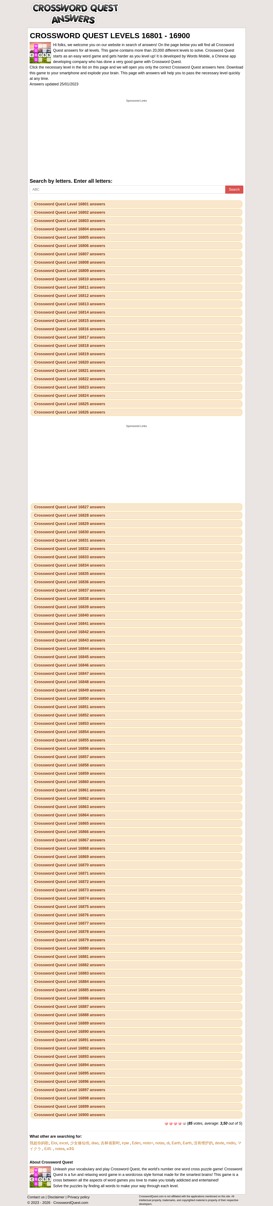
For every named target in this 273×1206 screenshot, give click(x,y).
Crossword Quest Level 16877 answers (69, 923)
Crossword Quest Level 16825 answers (69, 404)
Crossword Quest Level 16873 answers (69, 890)
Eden (136, 1143)
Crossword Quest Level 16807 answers (69, 254)
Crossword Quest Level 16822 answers (69, 379)
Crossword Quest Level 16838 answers (69, 598)
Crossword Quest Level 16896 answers (69, 1081)
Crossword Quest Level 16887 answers (69, 1006)
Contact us (36, 1197)
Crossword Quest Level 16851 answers (69, 707)
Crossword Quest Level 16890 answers (69, 1031)
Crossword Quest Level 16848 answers (69, 682)
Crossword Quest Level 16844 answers (69, 648)
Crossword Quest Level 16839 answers (69, 607)
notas (159, 1143)
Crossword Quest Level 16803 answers (69, 221)
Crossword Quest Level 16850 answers (69, 698)
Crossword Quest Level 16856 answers (69, 748)
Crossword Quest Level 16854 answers (69, 732)
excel (63, 1143)
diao (95, 1143)
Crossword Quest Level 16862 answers (69, 798)
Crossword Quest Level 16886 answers (69, 998)
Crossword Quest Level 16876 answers (69, 915)
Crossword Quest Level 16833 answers (69, 557)
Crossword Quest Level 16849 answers (69, 690)
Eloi (54, 1143)
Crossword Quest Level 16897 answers (69, 1090)
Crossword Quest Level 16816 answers (69, 329)
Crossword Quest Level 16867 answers (69, 840)
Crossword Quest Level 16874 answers (69, 898)
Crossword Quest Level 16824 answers (69, 395)
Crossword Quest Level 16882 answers (69, 965)
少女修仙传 (79, 1143)
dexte (219, 1143)
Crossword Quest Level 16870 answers (69, 865)
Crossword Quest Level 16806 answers (69, 246)
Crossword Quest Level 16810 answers (69, 279)
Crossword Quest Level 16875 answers (69, 907)
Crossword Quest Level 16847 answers (69, 673)
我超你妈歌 (39, 1143)
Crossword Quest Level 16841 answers (69, 623)
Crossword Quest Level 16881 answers (69, 957)
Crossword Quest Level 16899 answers (69, 1106)
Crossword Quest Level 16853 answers (69, 723)
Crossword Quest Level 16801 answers (69, 204)
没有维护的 (203, 1143)
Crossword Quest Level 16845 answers (69, 657)
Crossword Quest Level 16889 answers (69, 1023)
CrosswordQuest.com (70, 1203)
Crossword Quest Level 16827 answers (69, 507)
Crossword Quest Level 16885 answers (69, 990)
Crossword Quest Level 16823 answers (69, 387)
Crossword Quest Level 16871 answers (69, 873)
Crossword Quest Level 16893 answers (69, 1056)
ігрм (126, 1143)
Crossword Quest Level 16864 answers (69, 815)
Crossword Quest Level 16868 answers (69, 848)
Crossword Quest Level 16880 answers (69, 948)
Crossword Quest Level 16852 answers (69, 715)
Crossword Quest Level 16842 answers (69, 632)
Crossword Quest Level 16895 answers (69, 1073)
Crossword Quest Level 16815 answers (69, 321)
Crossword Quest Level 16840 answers (69, 615)
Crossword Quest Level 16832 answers (69, 549)
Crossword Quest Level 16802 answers (69, 212)
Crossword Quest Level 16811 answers (69, 287)
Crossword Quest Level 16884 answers (69, 981)
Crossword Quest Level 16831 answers (69, 540)
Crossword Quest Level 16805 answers (69, 237)
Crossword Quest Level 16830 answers (69, 532)
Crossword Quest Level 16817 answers (69, 337)
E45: (48, 1149)
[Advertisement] (136, 134)
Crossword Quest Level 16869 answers (69, 857)
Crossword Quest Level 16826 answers (69, 412)
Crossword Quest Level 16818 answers (69, 346)
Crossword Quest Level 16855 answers (69, 740)
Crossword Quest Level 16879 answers (69, 940)
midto (230, 1143)
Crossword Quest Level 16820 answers (69, 362)
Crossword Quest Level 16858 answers (69, 765)
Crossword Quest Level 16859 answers (69, 773)
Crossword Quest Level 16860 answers (69, 782)
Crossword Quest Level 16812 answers (69, 296)
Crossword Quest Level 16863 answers (69, 807)
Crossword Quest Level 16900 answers (69, 1115)
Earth (176, 1143)
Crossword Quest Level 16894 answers (69, 1065)
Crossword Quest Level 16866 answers (69, 832)
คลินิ (70, 1149)
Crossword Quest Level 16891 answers (69, 1040)
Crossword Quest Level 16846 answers (69, 665)
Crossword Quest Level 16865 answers (69, 823)
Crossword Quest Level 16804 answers (69, 229)
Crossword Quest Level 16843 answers (69, 640)
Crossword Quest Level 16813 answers (69, 304)
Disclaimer (56, 1197)
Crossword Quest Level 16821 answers (69, 370)
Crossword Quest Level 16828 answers (69, 515)
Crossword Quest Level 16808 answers (69, 262)
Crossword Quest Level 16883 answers (69, 973)
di (168, 1143)
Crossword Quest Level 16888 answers (69, 1015)
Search (234, 189)
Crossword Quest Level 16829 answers (69, 524)
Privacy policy (78, 1197)
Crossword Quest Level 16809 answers (69, 271)
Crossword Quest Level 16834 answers (69, 565)
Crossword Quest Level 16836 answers (69, 582)
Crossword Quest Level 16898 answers (69, 1098)
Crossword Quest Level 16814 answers (69, 312)
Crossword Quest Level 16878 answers (69, 932)
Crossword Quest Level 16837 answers (69, 590)
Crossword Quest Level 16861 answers (69, 790)
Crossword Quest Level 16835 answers (69, 574)
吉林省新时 (110, 1143)
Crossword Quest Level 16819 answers (69, 354)
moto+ (148, 1143)
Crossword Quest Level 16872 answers (69, 882)
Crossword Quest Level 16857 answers (69, 757)
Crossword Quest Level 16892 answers (69, 1048)
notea (60, 1149)
